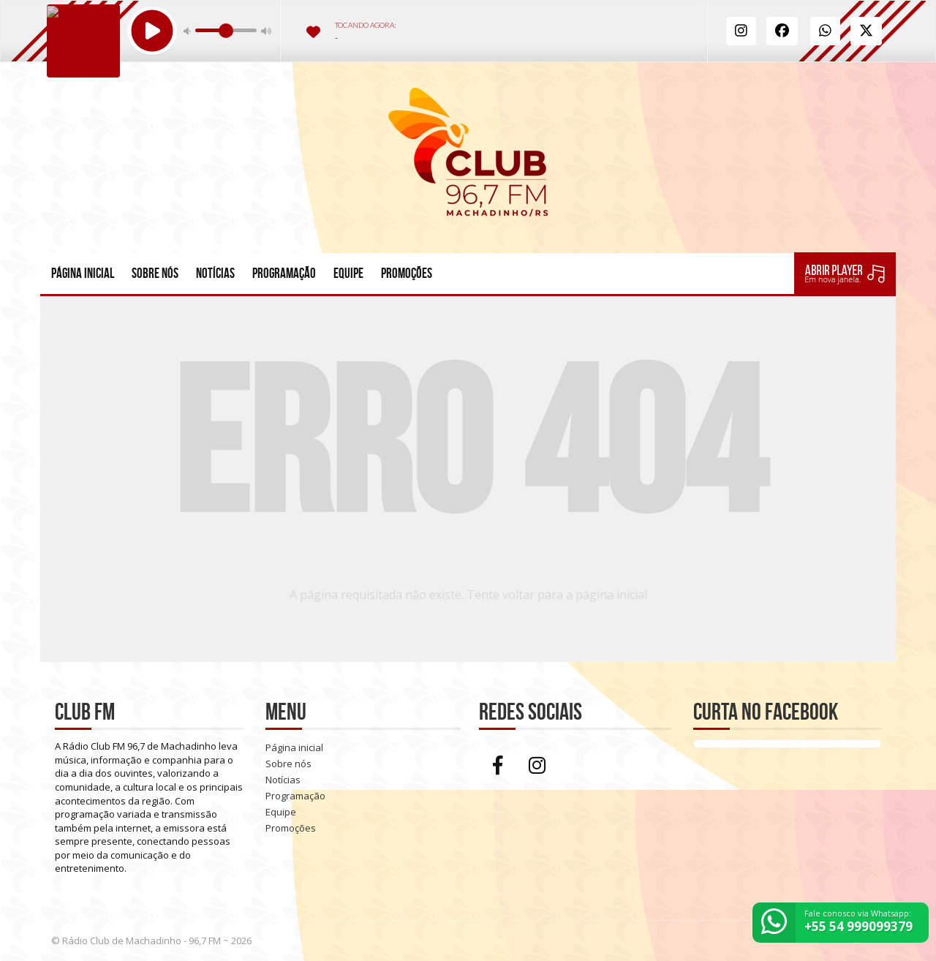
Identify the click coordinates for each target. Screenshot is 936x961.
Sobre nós (155, 273)
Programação (284, 273)
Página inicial (82, 273)
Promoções (406, 273)
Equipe (348, 273)
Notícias (215, 273)
